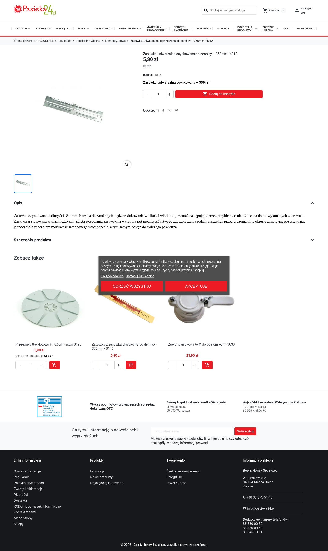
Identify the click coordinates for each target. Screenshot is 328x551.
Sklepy (18, 524)
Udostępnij (163, 110)
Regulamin (22, 477)
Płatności (21, 495)
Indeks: (148, 75)
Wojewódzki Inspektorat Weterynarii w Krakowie (274, 402)
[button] (303, 10)
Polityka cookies (112, 276)
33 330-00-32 (253, 524)
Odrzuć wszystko (132, 286)
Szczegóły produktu (32, 239)
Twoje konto (176, 460)
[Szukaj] (229, 10)
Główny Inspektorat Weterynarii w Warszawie (196, 402)
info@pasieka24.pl (261, 508)
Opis (18, 202)
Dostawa (20, 501)
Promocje (97, 471)
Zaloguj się (175, 477)
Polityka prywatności (29, 483)
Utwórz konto (176, 483)
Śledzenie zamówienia (183, 471)
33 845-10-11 (253, 532)
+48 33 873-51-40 (259, 497)
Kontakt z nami (25, 512)
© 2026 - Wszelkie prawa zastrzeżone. (164, 545)
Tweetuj (169, 110)
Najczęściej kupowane (106, 483)
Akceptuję (196, 286)
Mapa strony (23, 518)
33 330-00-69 (253, 528)
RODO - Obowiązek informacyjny (38, 506)
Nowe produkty (101, 477)
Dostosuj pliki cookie (140, 276)
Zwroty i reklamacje (28, 489)
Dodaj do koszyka (218, 94)
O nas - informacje (27, 471)
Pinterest (176, 110)
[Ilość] (158, 94)
